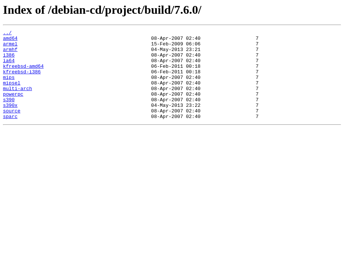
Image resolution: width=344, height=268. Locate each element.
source (11, 127)
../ (7, 33)
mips (9, 87)
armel (10, 47)
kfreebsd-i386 (22, 80)
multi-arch (17, 100)
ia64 (9, 67)
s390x (10, 120)
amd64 (10, 40)
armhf (10, 53)
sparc (10, 134)
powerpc (13, 107)
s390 (9, 114)
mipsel (11, 93)
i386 (9, 60)
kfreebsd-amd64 (23, 73)
